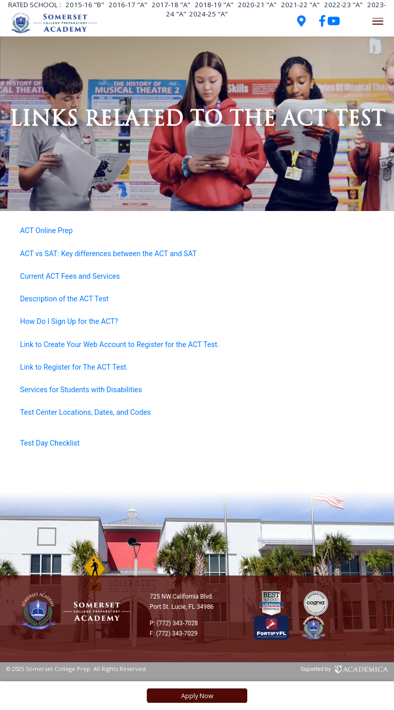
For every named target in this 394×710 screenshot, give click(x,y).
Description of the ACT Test (64, 299)
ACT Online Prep (46, 230)
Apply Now (197, 695)
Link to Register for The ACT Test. (74, 367)
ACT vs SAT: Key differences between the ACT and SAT (108, 254)
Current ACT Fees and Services (70, 276)
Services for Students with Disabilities (81, 390)
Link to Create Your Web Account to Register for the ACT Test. (119, 344)
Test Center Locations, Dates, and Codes (85, 412)
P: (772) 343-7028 (174, 623)
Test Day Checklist (50, 443)
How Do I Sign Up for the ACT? (69, 321)
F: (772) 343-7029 (174, 633)
